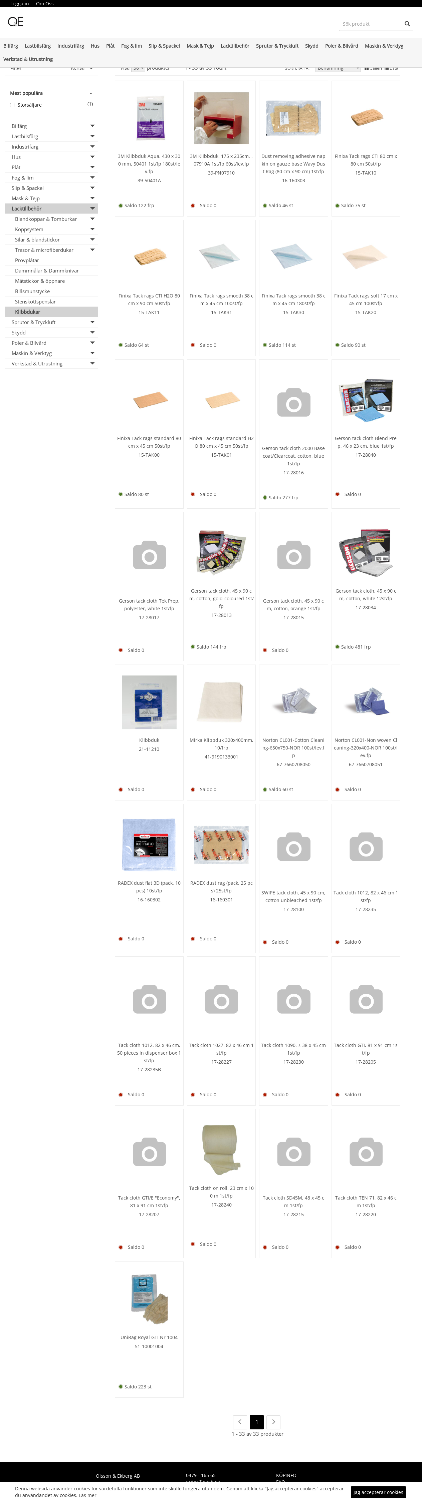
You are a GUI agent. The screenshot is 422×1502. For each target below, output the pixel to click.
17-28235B (149, 1069)
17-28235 (366, 909)
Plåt (110, 46)
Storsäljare (30, 105)
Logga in (19, 3)
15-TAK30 (293, 312)
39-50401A (149, 180)
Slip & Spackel (164, 46)
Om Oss (45, 3)
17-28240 (221, 1205)
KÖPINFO (286, 1475)
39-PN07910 (221, 173)
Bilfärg (10, 46)
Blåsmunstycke (32, 291)
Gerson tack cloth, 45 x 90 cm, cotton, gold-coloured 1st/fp (221, 598)
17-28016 (293, 472)
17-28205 (366, 1062)
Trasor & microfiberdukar (44, 250)
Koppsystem (29, 229)
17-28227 (221, 1062)
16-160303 (293, 180)
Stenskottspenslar (35, 301)
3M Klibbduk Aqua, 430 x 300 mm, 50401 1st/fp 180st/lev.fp (149, 164)
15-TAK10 (365, 173)
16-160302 (149, 899)
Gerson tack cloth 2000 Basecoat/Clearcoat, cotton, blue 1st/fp (293, 456)
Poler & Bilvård (341, 46)
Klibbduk (149, 740)
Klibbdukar (27, 311)
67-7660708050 (293, 764)
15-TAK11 (149, 312)
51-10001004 (149, 1346)
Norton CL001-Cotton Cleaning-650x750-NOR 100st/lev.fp (293, 747)
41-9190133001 (221, 756)
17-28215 (293, 1214)
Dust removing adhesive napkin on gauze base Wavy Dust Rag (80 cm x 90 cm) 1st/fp (293, 164)
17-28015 (293, 617)
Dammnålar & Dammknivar (47, 270)
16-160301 (221, 899)
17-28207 (149, 1214)
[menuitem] (19, 3)
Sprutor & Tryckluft (277, 46)
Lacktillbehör (235, 46)
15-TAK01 (221, 455)
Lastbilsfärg (38, 46)
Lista (391, 68)
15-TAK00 (149, 455)
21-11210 (149, 749)
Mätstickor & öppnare (40, 280)
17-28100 (293, 909)
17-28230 (293, 1062)
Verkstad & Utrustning (28, 59)
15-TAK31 (221, 312)
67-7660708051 (366, 764)
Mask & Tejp (200, 46)
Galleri (373, 68)
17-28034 (366, 607)
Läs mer (87, 1495)
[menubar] (32, 3)
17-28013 (221, 615)
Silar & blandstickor (37, 239)
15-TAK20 (365, 312)
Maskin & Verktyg (384, 46)
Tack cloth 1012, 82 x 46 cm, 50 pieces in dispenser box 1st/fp (149, 1053)
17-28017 (149, 617)
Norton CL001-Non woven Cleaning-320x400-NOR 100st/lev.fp (366, 747)
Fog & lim (131, 46)
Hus (95, 46)
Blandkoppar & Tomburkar (46, 219)
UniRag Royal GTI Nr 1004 (149, 1337)
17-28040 (366, 455)
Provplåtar (27, 260)
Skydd (312, 46)
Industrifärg (70, 46)
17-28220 (366, 1214)
